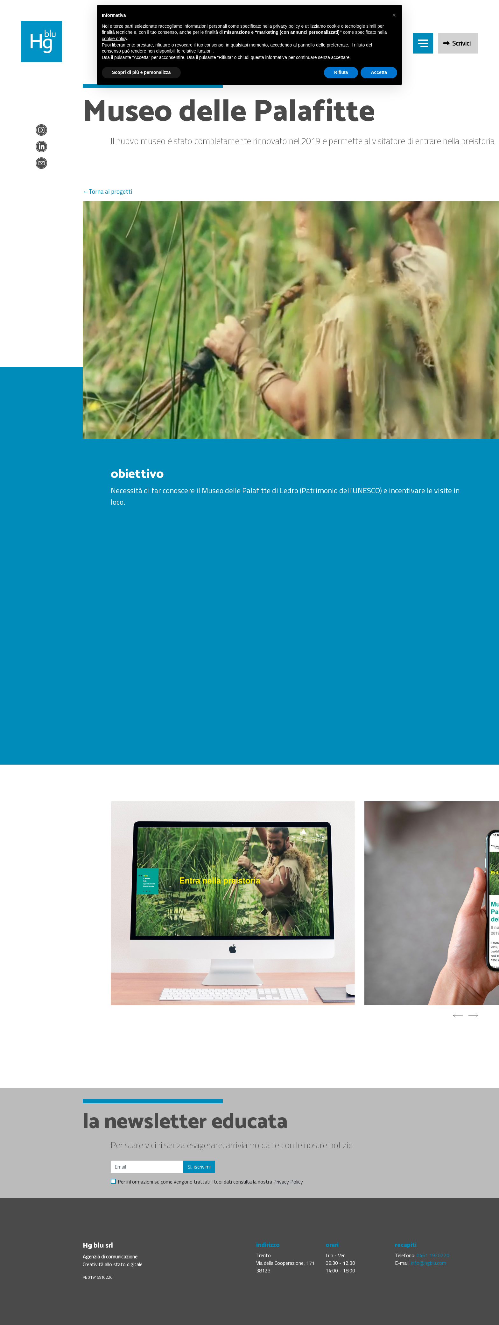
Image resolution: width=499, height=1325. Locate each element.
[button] (394, 15)
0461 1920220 (433, 1255)
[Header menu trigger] (423, 43)
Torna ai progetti (110, 191)
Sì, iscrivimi (199, 1166)
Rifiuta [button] (341, 72)
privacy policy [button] (286, 26)
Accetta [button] (379, 72)
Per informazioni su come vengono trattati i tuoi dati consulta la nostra (210, 1181)
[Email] (147, 1167)
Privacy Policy (288, 1181)
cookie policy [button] (114, 38)
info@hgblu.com (428, 1263)
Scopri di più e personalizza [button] (141, 72)
